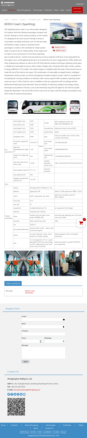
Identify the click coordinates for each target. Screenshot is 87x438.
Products (14, 20)
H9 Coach (9, 291)
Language (80, 4)
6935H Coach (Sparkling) (30, 292)
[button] (12, 10)
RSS (39, 432)
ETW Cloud (24, 432)
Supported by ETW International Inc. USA (43, 435)
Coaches (23, 20)
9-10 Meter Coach (34, 20)
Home (6, 20)
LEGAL (56, 432)
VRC (33, 432)
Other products (13, 283)
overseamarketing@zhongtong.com (26, 390)
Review (63, 432)
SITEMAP (47, 432)
